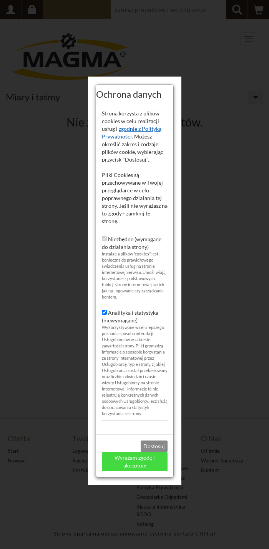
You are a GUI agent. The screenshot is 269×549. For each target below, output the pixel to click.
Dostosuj (154, 441)
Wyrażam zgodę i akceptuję (135, 456)
